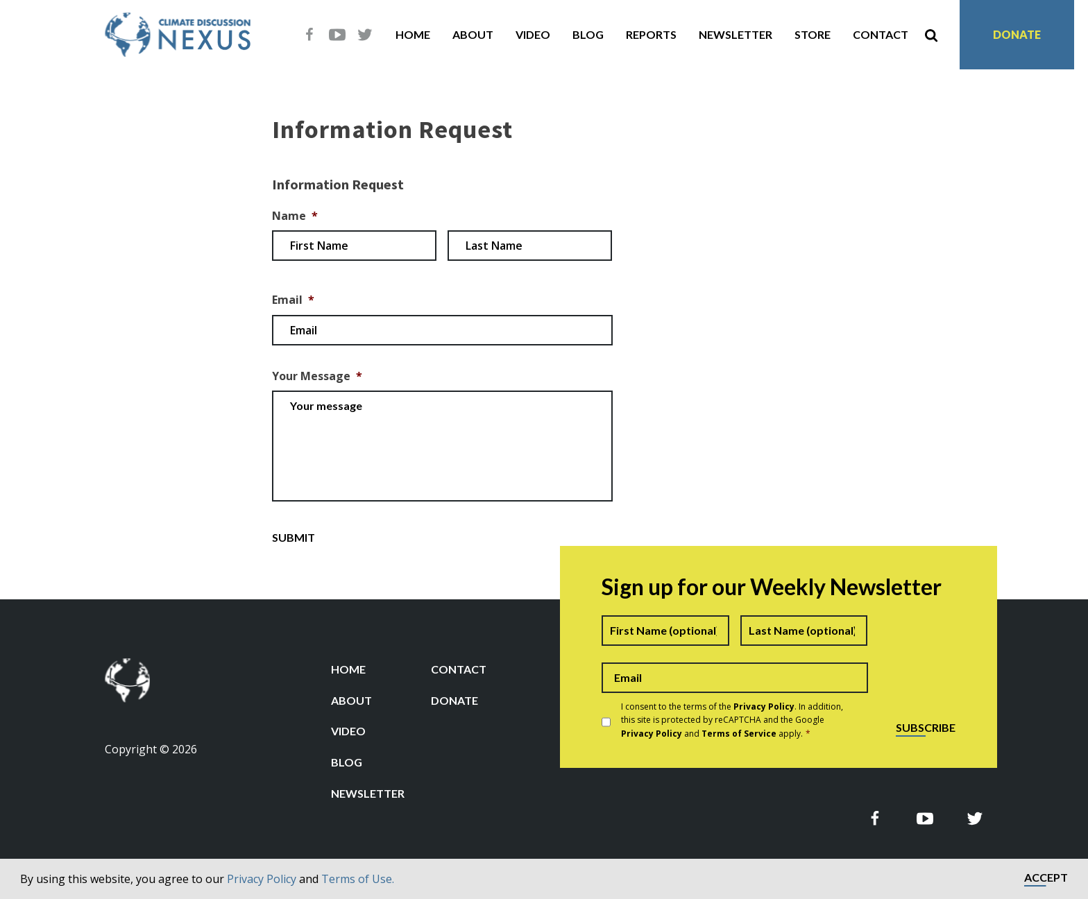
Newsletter (735, 34)
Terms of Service (739, 733)
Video (533, 34)
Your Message (317, 376)
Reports (651, 34)
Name (295, 216)
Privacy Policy (261, 879)
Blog (588, 34)
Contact (880, 34)
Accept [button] (1046, 878)
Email (293, 300)
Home (413, 34)
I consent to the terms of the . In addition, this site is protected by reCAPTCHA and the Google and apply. (732, 720)
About (472, 34)
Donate (1017, 34)
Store (812, 34)
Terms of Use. (357, 879)
